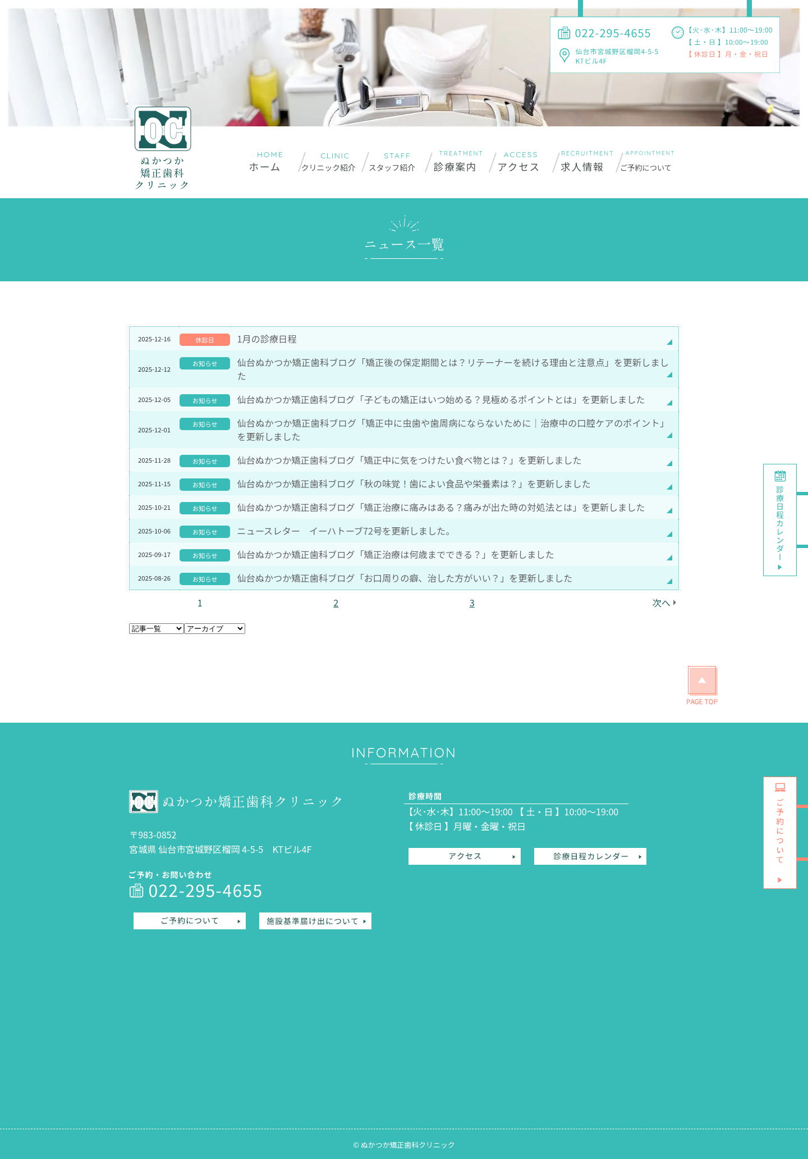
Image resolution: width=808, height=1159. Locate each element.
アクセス (518, 166)
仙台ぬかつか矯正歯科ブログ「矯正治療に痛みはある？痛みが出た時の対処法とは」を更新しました (441, 507)
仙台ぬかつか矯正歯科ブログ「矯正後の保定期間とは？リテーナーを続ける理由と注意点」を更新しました (453, 368)
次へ (662, 602)
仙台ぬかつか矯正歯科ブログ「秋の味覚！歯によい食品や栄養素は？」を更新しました (413, 483)
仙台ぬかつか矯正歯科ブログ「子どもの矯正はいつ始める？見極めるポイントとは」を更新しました (441, 399)
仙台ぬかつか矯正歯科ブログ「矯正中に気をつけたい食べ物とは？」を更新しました (409, 460)
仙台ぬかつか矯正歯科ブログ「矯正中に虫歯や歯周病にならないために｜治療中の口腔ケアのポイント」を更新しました (453, 429)
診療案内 (455, 166)
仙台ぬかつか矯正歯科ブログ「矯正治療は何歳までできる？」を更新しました (395, 554)
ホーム (265, 166)
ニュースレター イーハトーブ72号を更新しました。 (345, 530)
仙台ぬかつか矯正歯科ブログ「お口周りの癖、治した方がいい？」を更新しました (404, 578)
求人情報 (582, 166)
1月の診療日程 (266, 338)
